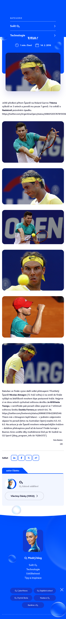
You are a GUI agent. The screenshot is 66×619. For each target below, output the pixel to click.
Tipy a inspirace (20, 54)
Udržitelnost (18, 45)
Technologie (17, 35)
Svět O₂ (15, 26)
